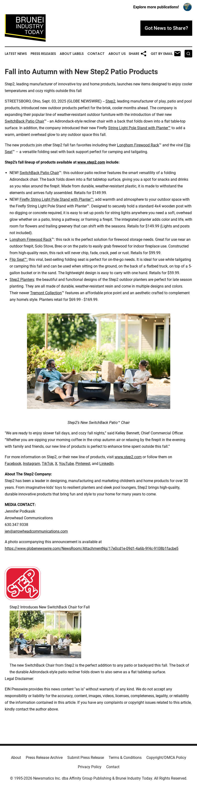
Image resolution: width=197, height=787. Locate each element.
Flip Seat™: (19, 259)
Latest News (16, 54)
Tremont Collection (46, 293)
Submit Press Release (85, 757)
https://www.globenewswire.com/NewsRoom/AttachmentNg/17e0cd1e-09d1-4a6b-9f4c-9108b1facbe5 (91, 548)
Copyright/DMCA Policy (166, 757)
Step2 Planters (22, 279)
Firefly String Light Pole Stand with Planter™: (57, 199)
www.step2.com (128, 457)
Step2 (110, 101)
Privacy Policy (89, 767)
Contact (96, 54)
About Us (117, 54)
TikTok (47, 463)
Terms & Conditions (125, 757)
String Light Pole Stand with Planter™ (139, 128)
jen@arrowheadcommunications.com (36, 531)
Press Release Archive (44, 757)
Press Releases (43, 54)
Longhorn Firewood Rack (138, 145)
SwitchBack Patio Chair (24, 121)
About (16, 757)
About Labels (72, 54)
